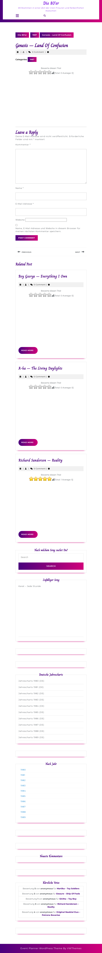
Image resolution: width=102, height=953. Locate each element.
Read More (29, 351)
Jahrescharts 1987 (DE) (31, 725)
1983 (23, 785)
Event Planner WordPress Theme (41, 948)
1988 (23, 812)
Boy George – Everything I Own (42, 276)
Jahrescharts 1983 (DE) (31, 699)
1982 (23, 780)
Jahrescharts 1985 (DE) (31, 712)
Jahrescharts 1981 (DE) (31, 687)
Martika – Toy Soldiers (68, 888)
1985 (23, 796)
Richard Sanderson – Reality (40, 460)
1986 (23, 801)
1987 (34, 35)
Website (20, 219)
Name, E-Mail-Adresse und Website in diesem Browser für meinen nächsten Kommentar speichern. (47, 230)
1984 (23, 791)
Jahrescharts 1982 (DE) (31, 693)
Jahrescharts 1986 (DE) (31, 718)
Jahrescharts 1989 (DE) (31, 737)
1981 (23, 775)
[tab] (17, 16)
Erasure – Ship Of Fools (68, 893)
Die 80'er (51, 3)
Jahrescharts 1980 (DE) (31, 681)
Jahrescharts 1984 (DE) (31, 706)
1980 (23, 769)
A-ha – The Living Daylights (40, 368)
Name (19, 188)
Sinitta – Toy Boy (67, 899)
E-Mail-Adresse (24, 204)
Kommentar (23, 144)
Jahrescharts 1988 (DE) (31, 731)
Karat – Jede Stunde (29, 586)
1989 (23, 817)
